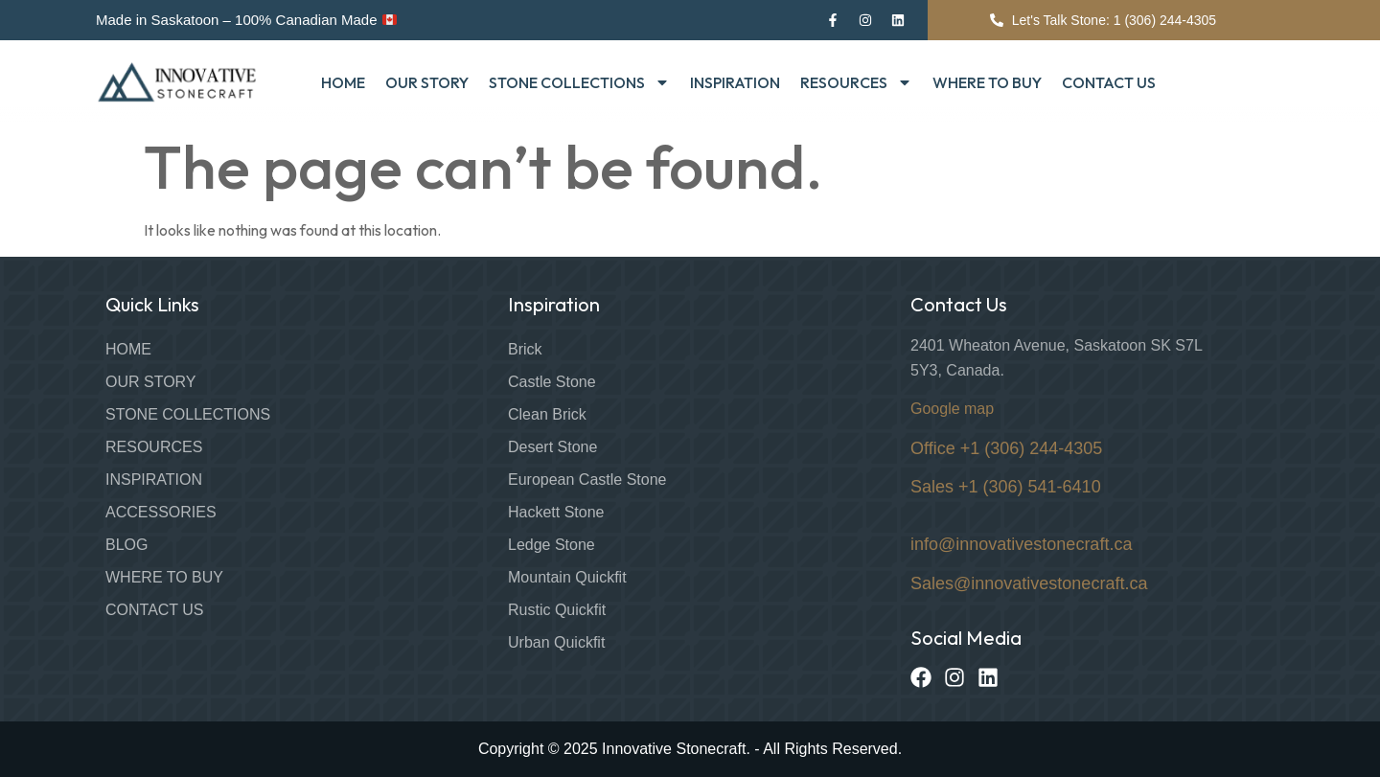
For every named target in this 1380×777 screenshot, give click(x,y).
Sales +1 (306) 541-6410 (1005, 486)
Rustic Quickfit (557, 610)
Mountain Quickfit (567, 577)
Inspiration (735, 82)
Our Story (427, 82)
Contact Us (1109, 82)
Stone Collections (579, 82)
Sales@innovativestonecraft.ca (1028, 583)
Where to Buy (987, 82)
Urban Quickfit (556, 642)
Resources (856, 82)
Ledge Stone (551, 545)
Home (343, 82)
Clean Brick (547, 414)
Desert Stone (552, 447)
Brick (525, 349)
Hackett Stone (556, 512)
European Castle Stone (587, 479)
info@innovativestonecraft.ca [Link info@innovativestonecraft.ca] (1021, 544)
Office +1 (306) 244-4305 (1006, 448)
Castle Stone (552, 382)
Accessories (161, 512)
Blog (126, 545)
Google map (952, 408)
